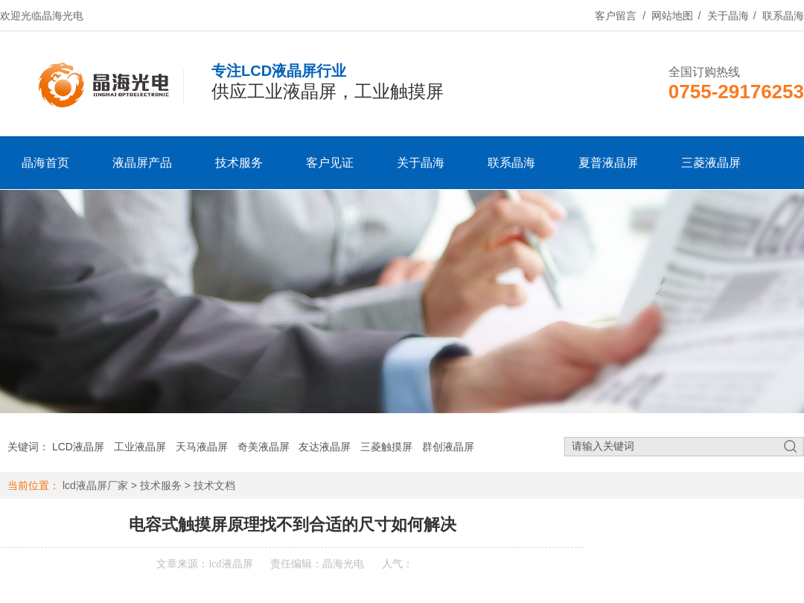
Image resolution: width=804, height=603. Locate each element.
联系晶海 (783, 16)
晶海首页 (45, 162)
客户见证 (330, 162)
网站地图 (672, 16)
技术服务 (239, 162)
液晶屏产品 (142, 162)
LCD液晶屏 (78, 447)
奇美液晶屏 (263, 447)
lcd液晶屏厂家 (95, 485)
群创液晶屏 (448, 447)
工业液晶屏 (140, 447)
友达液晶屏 (325, 447)
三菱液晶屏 (711, 162)
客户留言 (615, 16)
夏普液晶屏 (608, 162)
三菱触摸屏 (386, 447)
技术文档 (214, 485)
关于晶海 (728, 16)
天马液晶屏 (202, 447)
